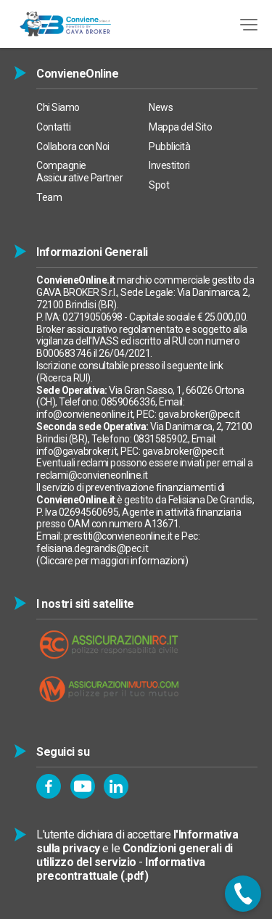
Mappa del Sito (180, 127)
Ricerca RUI (64, 378)
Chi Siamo (58, 107)
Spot (159, 185)
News (161, 107)
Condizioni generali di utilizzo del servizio (134, 855)
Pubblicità (169, 146)
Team (49, 197)
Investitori (169, 165)
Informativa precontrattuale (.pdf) (120, 869)
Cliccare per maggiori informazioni (112, 560)
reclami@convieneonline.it (92, 475)
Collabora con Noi (73, 146)
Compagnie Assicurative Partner (79, 172)
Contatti (53, 127)
